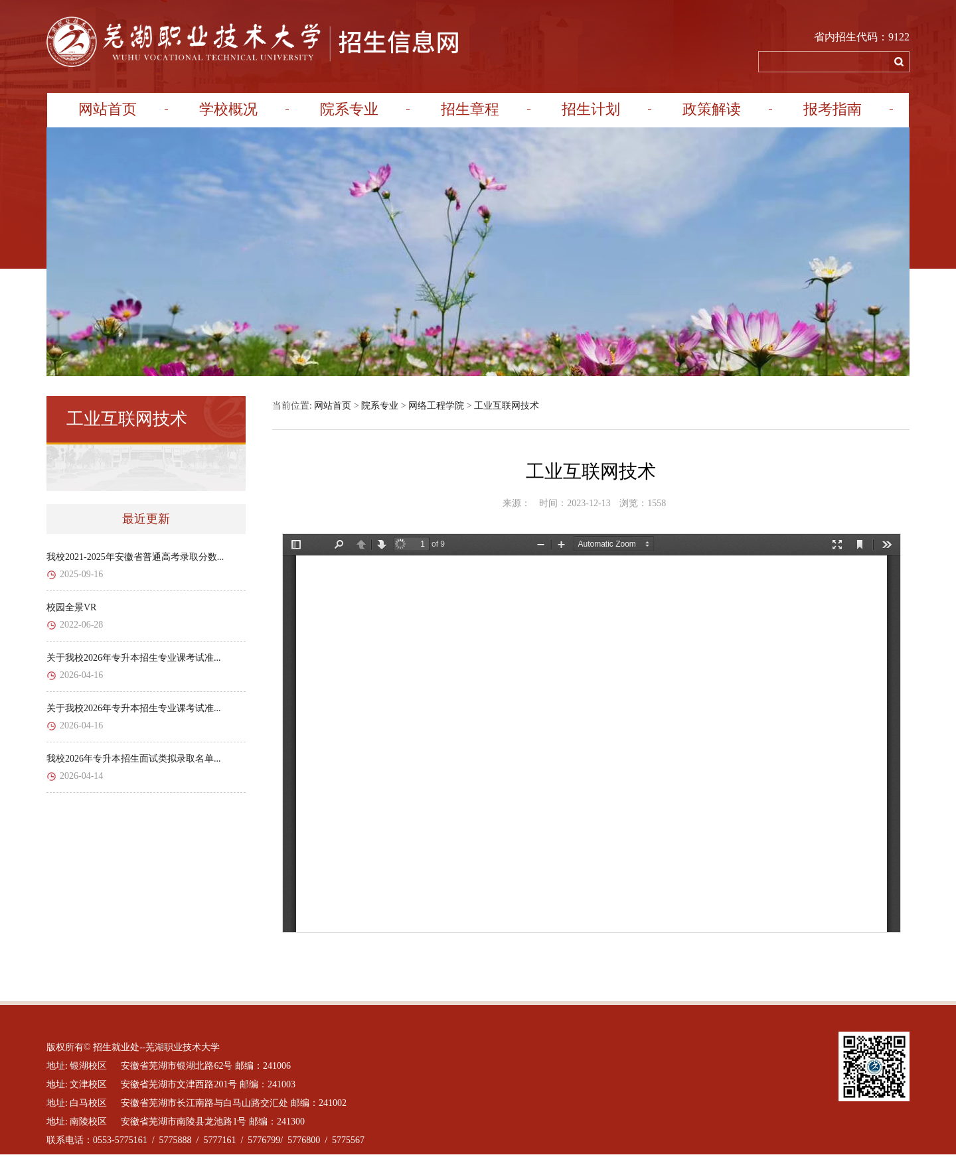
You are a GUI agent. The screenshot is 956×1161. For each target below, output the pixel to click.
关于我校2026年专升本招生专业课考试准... (133, 658)
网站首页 (107, 109)
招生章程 (470, 109)
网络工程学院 (436, 406)
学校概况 (228, 109)
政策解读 (711, 109)
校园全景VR (71, 607)
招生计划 (591, 109)
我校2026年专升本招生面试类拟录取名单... (133, 759)
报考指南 (832, 109)
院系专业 (349, 109)
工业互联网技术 (506, 406)
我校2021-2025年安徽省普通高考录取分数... (135, 557)
